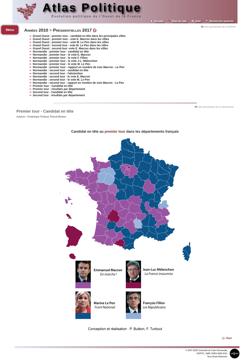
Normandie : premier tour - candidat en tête (61, 51)
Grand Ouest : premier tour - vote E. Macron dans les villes (71, 39)
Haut (229, 338)
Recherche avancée (221, 21)
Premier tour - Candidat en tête (53, 85)
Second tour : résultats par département (59, 95)
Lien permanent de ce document (216, 107)
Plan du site (179, 21)
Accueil (158, 21)
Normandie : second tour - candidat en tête (60, 70)
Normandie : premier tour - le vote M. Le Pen (61, 64)
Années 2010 (36, 30)
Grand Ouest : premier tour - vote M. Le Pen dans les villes (71, 42)
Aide (198, 21)
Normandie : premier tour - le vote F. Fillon (60, 57)
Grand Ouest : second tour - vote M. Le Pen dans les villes (70, 45)
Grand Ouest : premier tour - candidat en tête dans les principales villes (79, 35)
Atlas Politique (91, 7)
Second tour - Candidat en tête (52, 92)
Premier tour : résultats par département (59, 89)
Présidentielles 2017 (72, 30)
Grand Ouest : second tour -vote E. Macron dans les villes (70, 48)
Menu (10, 30)
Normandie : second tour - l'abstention (58, 73)
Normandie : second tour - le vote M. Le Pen (61, 79)
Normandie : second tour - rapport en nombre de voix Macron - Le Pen (78, 82)
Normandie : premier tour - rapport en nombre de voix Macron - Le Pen (78, 67)
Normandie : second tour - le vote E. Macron (61, 76)
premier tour (114, 131)
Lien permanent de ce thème (220, 26)
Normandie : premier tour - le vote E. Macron (62, 54)
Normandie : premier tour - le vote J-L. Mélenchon (65, 60)
